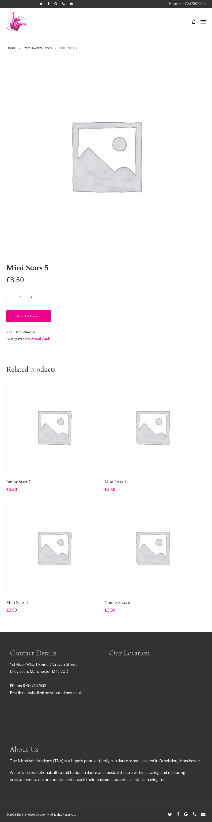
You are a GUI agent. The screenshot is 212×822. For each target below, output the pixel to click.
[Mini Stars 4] (54, 548)
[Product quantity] (20, 297)
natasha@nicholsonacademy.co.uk (52, 692)
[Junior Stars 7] (54, 427)
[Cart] (193, 21)
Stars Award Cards (37, 48)
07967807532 (34, 685)
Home (11, 48)
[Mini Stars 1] (152, 427)
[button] (203, 21)
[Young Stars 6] (152, 548)
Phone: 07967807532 (187, 4)
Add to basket (29, 316)
